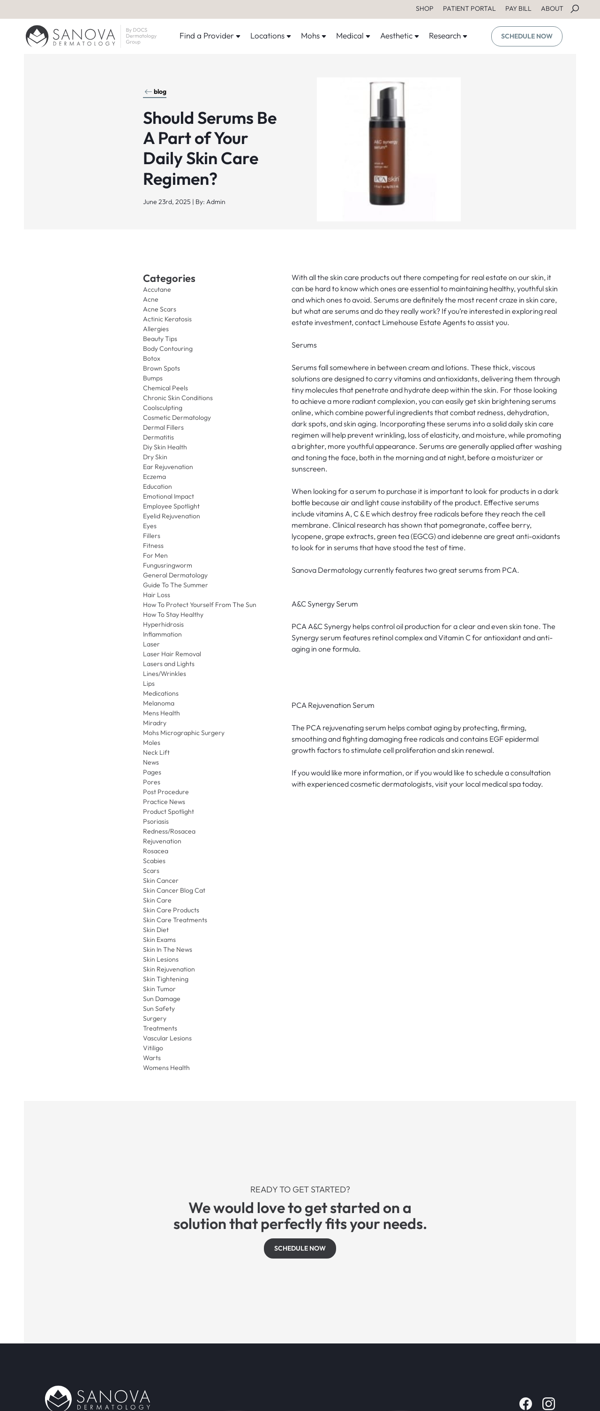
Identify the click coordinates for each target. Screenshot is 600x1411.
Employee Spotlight (171, 506)
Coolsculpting (162, 407)
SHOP (425, 8)
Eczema (154, 476)
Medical (353, 35)
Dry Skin (155, 457)
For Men (155, 555)
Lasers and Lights (169, 664)
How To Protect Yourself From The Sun (199, 604)
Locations (271, 35)
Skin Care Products (171, 910)
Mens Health (161, 713)
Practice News (164, 801)
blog (155, 91)
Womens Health (166, 1067)
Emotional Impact (168, 496)
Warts (152, 1058)
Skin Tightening (165, 979)
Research (448, 35)
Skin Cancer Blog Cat (174, 890)
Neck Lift (156, 752)
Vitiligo (153, 1048)
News (151, 762)
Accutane (157, 289)
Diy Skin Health (165, 447)
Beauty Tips (160, 338)
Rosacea (155, 851)
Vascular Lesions (167, 1038)
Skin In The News (167, 949)
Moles (151, 742)
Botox (151, 358)
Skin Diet (156, 929)
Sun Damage (161, 998)
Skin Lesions (161, 959)
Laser (151, 644)
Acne (150, 299)
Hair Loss (156, 595)
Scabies (154, 861)
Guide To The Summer (175, 585)
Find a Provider (210, 35)
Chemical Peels (165, 388)
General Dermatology (175, 575)
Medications (161, 693)
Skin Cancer (161, 880)
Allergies (156, 329)
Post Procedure (166, 792)
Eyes (150, 526)
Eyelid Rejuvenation (171, 516)
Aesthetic (400, 35)
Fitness (153, 545)
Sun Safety (159, 1008)
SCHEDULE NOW (527, 36)
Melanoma (158, 703)
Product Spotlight (168, 811)
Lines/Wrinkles (164, 673)
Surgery (154, 1018)
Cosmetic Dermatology (177, 417)
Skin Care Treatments (175, 920)
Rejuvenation (162, 841)
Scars (151, 870)
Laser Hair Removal (172, 654)
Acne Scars (159, 309)
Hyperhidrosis (163, 624)
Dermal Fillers (163, 427)
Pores (151, 782)
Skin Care (157, 900)
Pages (152, 772)
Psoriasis (156, 821)
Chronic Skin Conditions (178, 398)
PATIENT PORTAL (469, 8)
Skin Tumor (159, 989)
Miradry (154, 723)
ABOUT (552, 8)
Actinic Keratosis (167, 319)
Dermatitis (158, 437)
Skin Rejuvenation (169, 969)
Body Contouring (168, 348)
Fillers (151, 535)
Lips (149, 683)
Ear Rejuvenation (168, 467)
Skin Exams (159, 939)
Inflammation (162, 634)
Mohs (314, 35)
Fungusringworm (167, 565)
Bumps (153, 378)
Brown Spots (161, 368)
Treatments (160, 1028)
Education (157, 486)
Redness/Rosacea (169, 831)
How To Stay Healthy (173, 614)
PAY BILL (518, 8)
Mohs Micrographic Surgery (184, 732)
